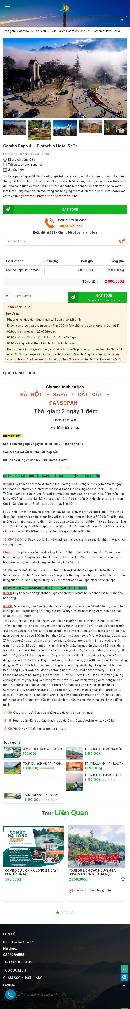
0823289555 (13, 946)
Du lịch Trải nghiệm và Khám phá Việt (38, 986)
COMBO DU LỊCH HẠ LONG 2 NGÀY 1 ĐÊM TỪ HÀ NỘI (57, 740)
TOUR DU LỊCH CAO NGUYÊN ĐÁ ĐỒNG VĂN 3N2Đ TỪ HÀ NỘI (92, 863)
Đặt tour (40, 209)
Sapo (116, 1004)
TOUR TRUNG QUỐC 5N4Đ (40, 787)
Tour (65, 804)
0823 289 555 (71, 226)
